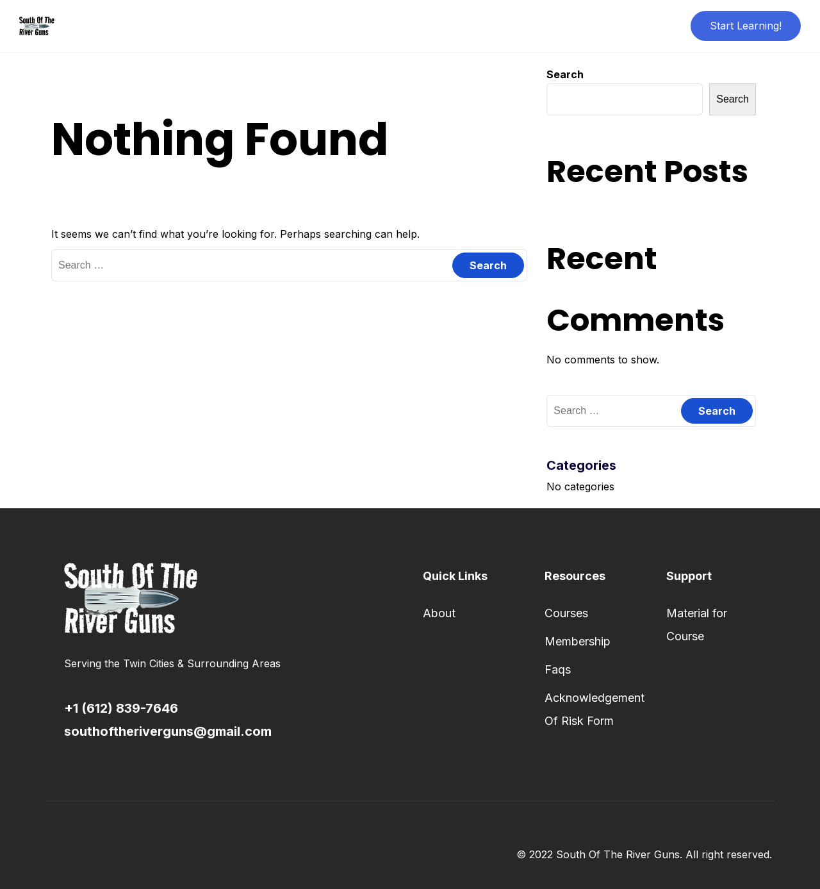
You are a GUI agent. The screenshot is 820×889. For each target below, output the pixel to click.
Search (565, 74)
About (439, 613)
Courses (566, 613)
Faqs (558, 669)
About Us (372, 25)
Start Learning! (746, 25)
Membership (578, 641)
